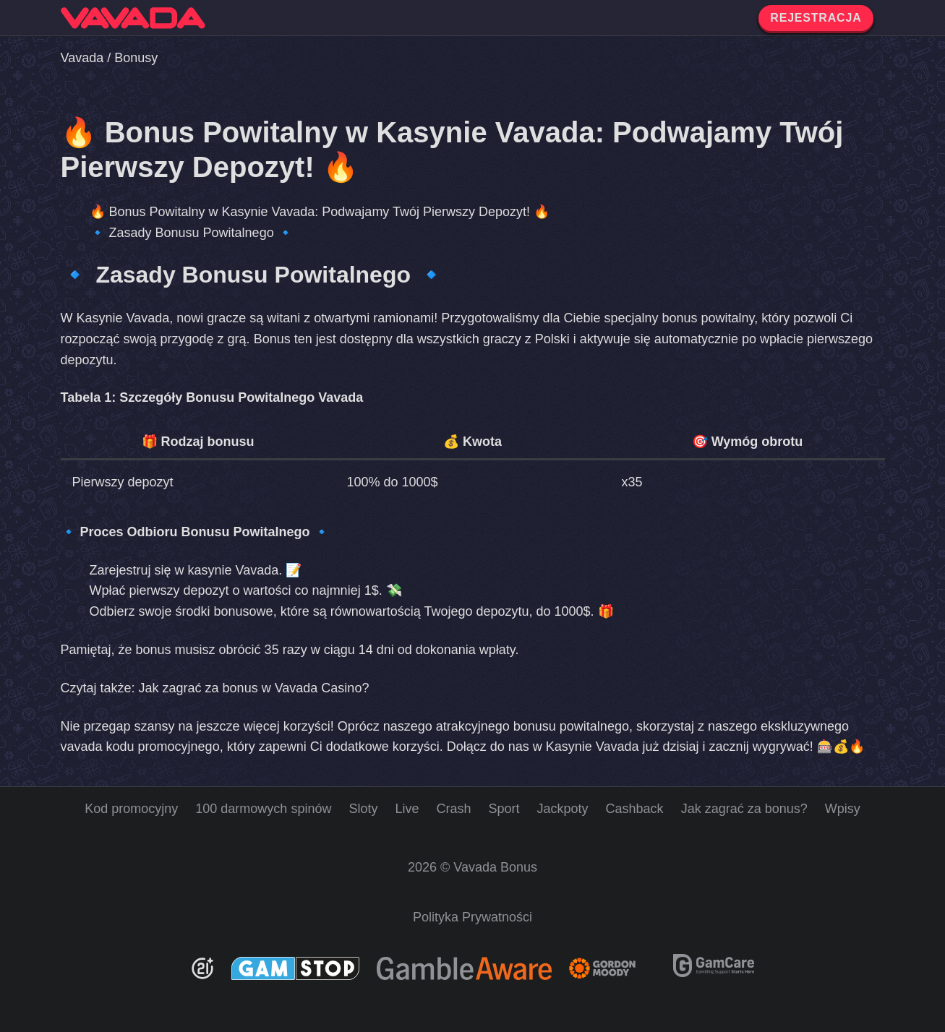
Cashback (635, 808)
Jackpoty (563, 808)
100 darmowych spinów (263, 808)
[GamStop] (295, 968)
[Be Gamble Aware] (464, 968)
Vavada (82, 58)
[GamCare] (713, 973)
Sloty (363, 808)
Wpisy (842, 808)
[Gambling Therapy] (612, 968)
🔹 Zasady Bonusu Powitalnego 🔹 (192, 232)
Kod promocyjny (131, 808)
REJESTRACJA (815, 18)
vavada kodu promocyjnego (140, 746)
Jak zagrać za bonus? (744, 808)
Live (407, 808)
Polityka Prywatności (472, 917)
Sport (504, 808)
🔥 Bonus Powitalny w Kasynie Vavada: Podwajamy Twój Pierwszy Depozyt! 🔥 (320, 212)
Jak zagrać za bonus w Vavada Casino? (254, 688)
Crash (453, 808)
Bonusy (136, 58)
